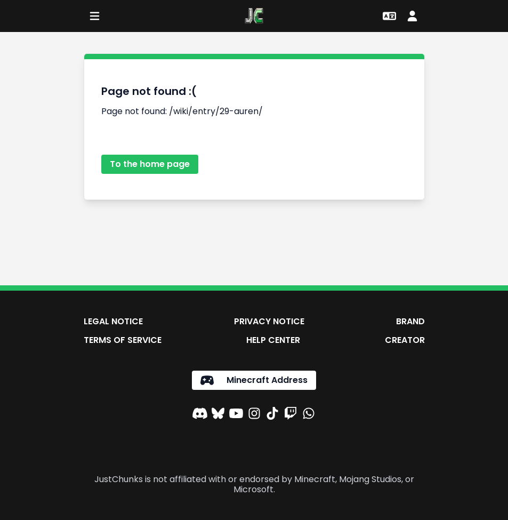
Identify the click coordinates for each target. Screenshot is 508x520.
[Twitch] (291, 415)
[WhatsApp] (309, 415)
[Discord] (200, 415)
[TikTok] (272, 415)
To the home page (150, 164)
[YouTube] (236, 415)
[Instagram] (254, 415)
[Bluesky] (218, 415)
